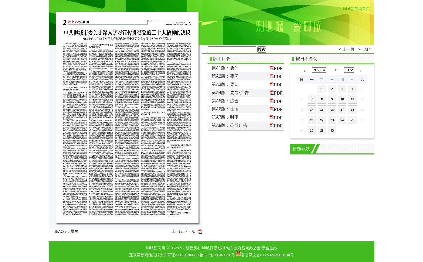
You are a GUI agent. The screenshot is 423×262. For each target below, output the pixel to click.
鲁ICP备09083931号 (217, 255)
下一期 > (364, 49)
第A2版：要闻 (225, 76)
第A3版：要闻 (225, 84)
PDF (276, 68)
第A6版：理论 (225, 109)
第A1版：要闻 (225, 68)
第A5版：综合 (225, 100)
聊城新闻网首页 (356, 9)
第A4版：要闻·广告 (230, 92)
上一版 (177, 231)
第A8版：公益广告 (230, 125)
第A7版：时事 (225, 117)
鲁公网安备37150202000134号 (265, 253)
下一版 (190, 231)
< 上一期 (346, 49)
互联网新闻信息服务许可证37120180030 (164, 255)
